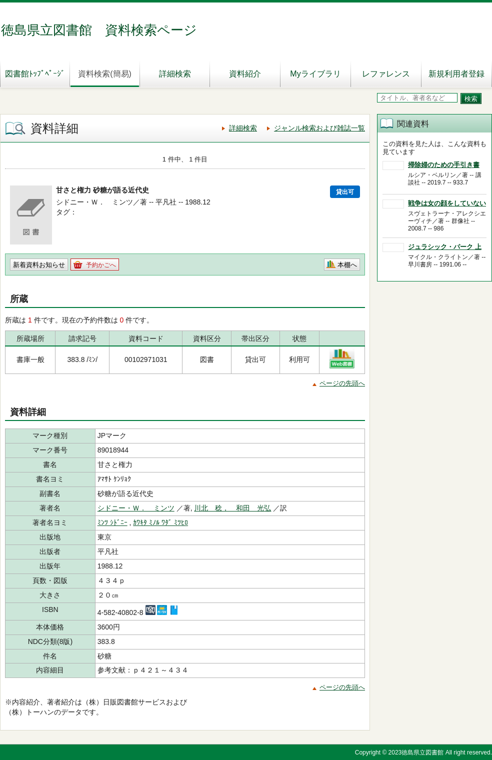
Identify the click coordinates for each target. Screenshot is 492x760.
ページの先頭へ (342, 383)
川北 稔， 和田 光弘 (232, 508)
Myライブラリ (315, 74)
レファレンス (386, 74)
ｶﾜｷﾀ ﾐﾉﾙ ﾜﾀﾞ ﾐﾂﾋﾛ (160, 522)
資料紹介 (245, 74)
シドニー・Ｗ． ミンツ (136, 508)
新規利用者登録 (456, 74)
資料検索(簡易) (105, 74)
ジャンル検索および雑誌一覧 (319, 128)
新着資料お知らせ (39, 264)
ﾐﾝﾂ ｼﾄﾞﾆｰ (113, 522)
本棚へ (347, 264)
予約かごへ (101, 265)
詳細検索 (175, 74)
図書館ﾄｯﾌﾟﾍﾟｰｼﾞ (35, 74)
